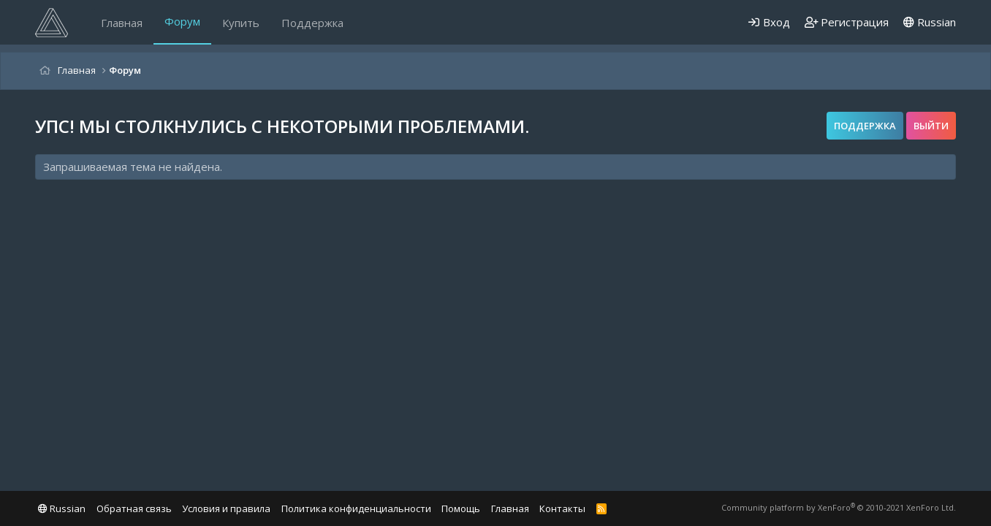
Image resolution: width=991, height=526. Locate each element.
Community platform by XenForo (838, 507)
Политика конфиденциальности (356, 508)
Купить (240, 22)
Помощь (460, 508)
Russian (929, 22)
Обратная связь (134, 508)
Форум (182, 21)
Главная (122, 22)
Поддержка (312, 22)
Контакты (562, 508)
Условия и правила (226, 508)
